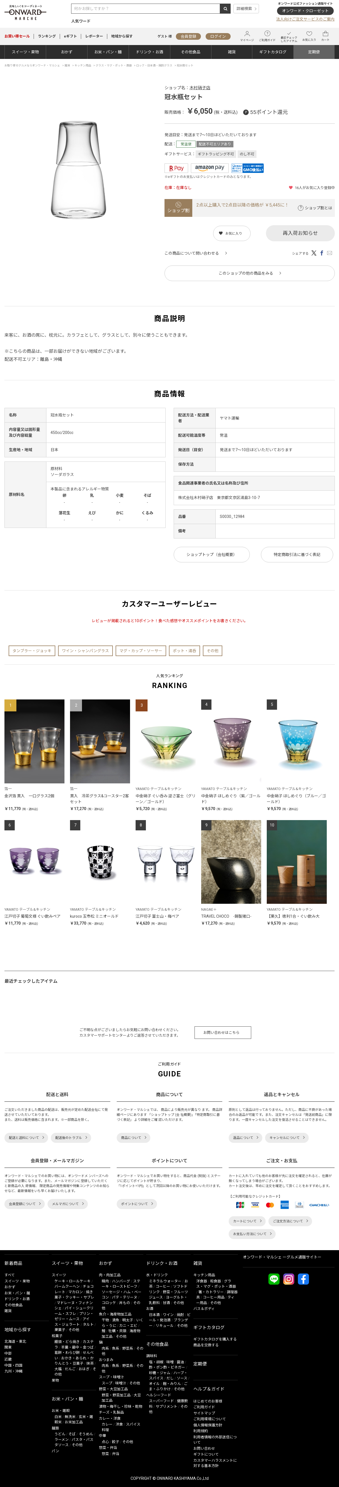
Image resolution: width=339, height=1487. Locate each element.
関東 (8, 1347)
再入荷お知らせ (300, 233)
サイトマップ (204, 1413)
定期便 (314, 52)
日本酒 (154, 1315)
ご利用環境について (209, 1419)
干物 (105, 1320)
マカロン (75, 1292)
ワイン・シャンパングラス (85, 651)
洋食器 (201, 1281)
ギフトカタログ (272, 52)
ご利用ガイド (267, 36)
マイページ (247, 36)
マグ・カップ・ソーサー (140, 651)
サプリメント (166, 1406)
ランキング (47, 36)
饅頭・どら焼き (67, 1342)
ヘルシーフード (158, 1395)
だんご (70, 1369)
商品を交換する (206, 1345)
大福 (58, 1369)
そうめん (86, 1434)
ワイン (168, 1315)
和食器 (215, 1281)
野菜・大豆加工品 (113, 1389)
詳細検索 (244, 8)
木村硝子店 (200, 87)
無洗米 (70, 1417)
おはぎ (84, 1369)
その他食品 (190, 52)
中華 (102, 1436)
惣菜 (105, 1454)
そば (72, 1434)
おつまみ (106, 1360)
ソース (182, 1378)
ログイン (218, 36)
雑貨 (232, 52)
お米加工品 (74, 1422)
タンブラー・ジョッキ (32, 651)
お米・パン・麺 (108, 52)
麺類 (55, 1428)
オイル (154, 1384)
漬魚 (115, 1320)
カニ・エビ (128, 1326)
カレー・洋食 (110, 1418)
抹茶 (90, 1363)
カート (325, 36)
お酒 (149, 1309)
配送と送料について (24, 1138)
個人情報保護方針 (207, 1425)
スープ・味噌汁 (111, 1377)
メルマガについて (65, 1204)
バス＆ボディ (204, 1309)
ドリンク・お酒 (149, 52)
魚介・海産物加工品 (115, 1314)
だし (170, 1378)
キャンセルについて (285, 1138)
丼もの (124, 1303)
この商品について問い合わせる (191, 253)
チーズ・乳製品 (111, 1412)
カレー (107, 1424)
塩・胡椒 (156, 1362)
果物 (55, 1380)
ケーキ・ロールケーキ (72, 1281)
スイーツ (59, 1275)
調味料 (151, 1356)
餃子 (115, 1442)
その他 (212, 651)
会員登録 (188, 36)
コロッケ (109, 1303)
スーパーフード (161, 1401)
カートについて (244, 1221)
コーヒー (163, 1286)
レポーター (94, 36)
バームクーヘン (67, 1286)
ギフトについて (206, 1454)
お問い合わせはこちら (221, 1033)
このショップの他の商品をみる (246, 273)
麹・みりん (172, 1384)
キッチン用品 (204, 1275)
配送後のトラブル (68, 1138)
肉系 (105, 1348)
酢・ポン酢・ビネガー (167, 1367)
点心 (105, 1442)
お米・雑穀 (61, 1411)
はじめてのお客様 (207, 1401)
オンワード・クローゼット (305, 11)
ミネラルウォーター (165, 1281)
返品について (243, 1138)
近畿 (8, 1359)
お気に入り (309, 36)
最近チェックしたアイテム (289, 36)
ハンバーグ (121, 1281)
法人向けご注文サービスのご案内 (305, 19)
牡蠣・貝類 (117, 1331)
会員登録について (22, 1204)
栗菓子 (59, 1330)
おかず (67, 52)
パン (55, 1451)
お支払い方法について (249, 1234)
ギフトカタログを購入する (215, 1339)
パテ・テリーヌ (124, 1297)
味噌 (170, 1362)
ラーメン (61, 1440)
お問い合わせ (204, 1448)
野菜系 (127, 1348)
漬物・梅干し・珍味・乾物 (120, 1406)
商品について (131, 1138)
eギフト (70, 36)
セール (17, 36)
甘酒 (166, 1303)
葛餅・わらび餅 (67, 1353)
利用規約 (200, 1431)
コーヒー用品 (214, 1297)
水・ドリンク (157, 1275)
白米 (58, 1417)
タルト (88, 1324)
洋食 (119, 1424)
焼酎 (180, 1315)
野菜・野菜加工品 (116, 1395)
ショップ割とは (318, 208)
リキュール (165, 1326)
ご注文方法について (288, 1221)
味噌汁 (120, 1383)
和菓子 (57, 1336)
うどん (59, 1434)
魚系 (115, 1348)
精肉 (105, 1281)
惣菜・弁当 (108, 1448)
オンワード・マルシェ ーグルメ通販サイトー (282, 1257)
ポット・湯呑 (184, 651)
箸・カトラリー (211, 1292)
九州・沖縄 (13, 1371)
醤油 (180, 1362)
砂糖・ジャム (159, 1373)
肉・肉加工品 (110, 1275)
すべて (9, 1275)
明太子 (127, 1320)
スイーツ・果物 (25, 52)
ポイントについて (134, 1204)
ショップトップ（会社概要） (211, 554)
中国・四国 (13, 1365)
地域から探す (122, 36)
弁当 (115, 1454)
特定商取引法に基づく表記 (297, 554)
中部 (8, 1353)
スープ (107, 1383)
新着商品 (13, 1263)
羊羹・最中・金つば (77, 1347)
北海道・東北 (15, 1341)
